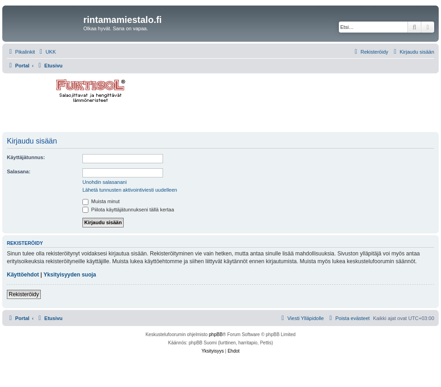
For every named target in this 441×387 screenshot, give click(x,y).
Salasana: (18, 171)
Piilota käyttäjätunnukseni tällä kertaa (128, 209)
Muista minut (101, 201)
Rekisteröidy (24, 294)
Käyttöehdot (23, 274)
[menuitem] (46, 51)
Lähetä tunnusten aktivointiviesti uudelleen (129, 190)
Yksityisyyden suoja (70, 274)
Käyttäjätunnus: (26, 157)
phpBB (216, 334)
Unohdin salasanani (104, 182)
